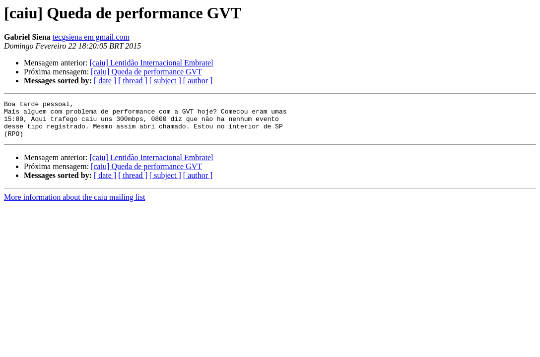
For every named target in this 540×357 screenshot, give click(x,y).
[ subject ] (165, 80)
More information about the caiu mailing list (74, 204)
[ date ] (105, 80)
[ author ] (198, 80)
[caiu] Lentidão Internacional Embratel (151, 63)
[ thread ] (132, 80)
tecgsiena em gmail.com (91, 37)
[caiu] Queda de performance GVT (146, 71)
